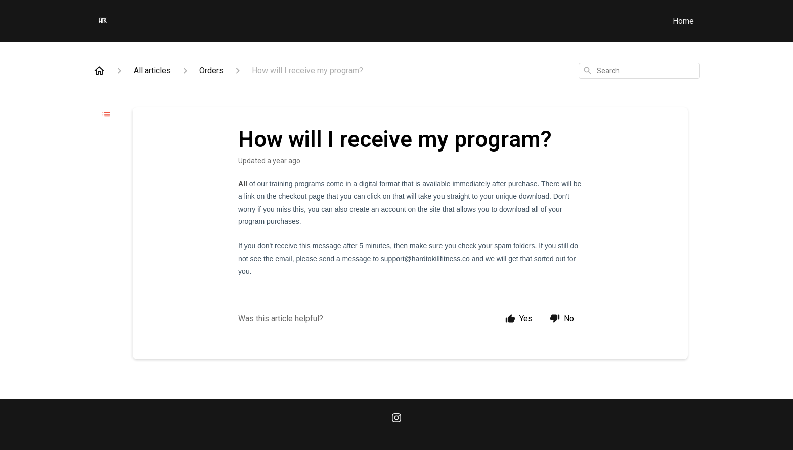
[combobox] (639, 71)
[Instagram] (396, 419)
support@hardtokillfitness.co (425, 259)
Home (683, 21)
